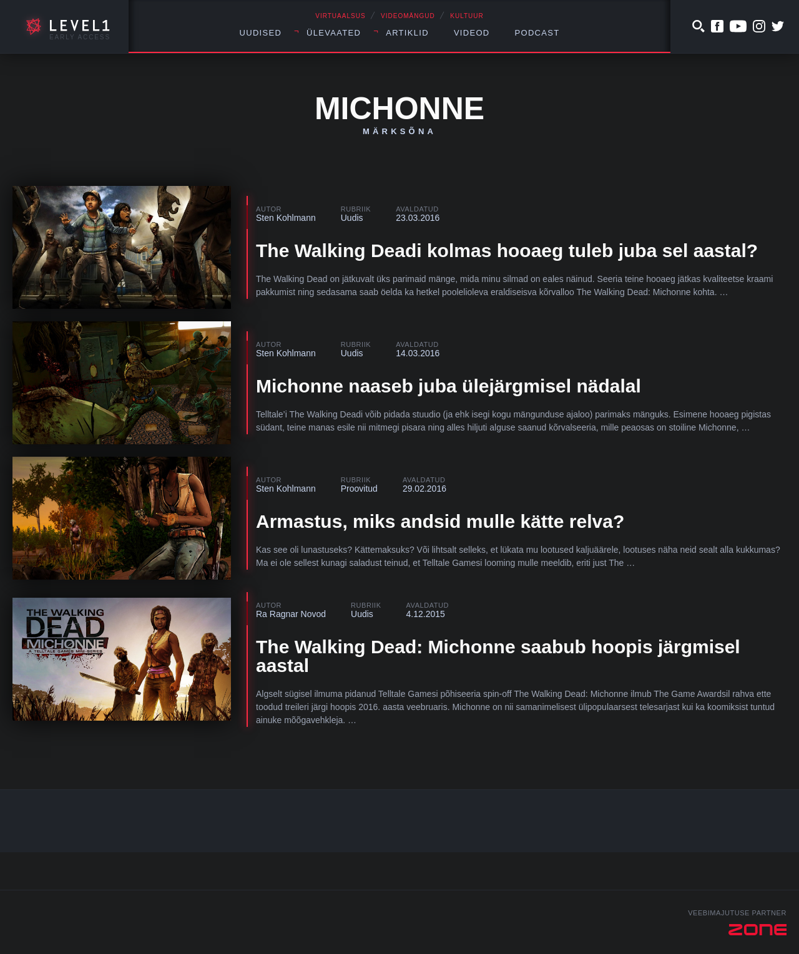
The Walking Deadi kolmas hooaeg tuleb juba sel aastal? (507, 250)
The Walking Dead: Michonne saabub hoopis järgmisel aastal (498, 656)
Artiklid (407, 32)
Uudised (261, 32)
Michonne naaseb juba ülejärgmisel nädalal (448, 386)
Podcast (537, 32)
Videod (472, 32)
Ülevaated (333, 32)
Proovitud (359, 489)
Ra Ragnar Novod (291, 614)
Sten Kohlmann (286, 218)
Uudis (352, 218)
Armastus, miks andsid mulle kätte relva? (440, 521)
